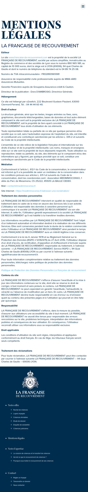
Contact (12, 473)
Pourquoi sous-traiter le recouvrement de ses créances (33, 461)
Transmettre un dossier (21, 481)
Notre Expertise (16, 448)
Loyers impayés (19, 414)
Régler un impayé (19, 478)
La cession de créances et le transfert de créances (31, 453)
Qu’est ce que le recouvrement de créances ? (29, 457)
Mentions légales (16, 438)
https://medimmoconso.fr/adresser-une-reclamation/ (42, 190)
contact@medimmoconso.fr (21, 185)
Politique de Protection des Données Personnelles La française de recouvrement (43, 270)
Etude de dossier (19, 421)
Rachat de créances (20, 410)
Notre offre (13, 405)
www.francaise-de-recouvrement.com (28, 57)
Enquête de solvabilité (21, 425)
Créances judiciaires (20, 429)
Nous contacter (18, 485)
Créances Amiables (20, 417)
